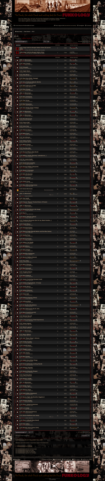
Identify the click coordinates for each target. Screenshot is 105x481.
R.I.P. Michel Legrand (26, 327)
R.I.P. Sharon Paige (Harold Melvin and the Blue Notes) (35, 231)
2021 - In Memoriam (25, 111)
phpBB (50, 478)
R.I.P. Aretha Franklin (26, 341)
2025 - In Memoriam (25, 60)
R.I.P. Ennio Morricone (26, 188)
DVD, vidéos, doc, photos (40, 50)
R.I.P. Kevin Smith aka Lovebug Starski (31, 364)
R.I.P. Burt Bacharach (26, 118)
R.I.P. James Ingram (25, 323)
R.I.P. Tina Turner (24, 100)
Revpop (73, 129)
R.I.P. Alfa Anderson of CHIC (28, 85)
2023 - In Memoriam (25, 93)
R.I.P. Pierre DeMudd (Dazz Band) (29, 420)
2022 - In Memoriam (25, 115)
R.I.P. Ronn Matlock (25, 275)
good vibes (73, 404)
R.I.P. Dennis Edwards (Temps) (28, 371)
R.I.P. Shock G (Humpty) (27, 170)
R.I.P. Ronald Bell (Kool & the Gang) (30, 209)
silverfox (73, 59)
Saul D (72, 170)
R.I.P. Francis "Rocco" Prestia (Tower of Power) (33, 202)
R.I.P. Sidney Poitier (25, 141)
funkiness (24, 38)
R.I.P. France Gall (24, 122)
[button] (89, 41)
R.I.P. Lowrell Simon (25, 345)
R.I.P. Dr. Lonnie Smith (26, 159)
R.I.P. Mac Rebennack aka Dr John (29, 308)
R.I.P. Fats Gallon (24, 424)
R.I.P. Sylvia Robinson (26, 290)
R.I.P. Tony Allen (24, 261)
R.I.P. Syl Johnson (25, 137)
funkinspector (74, 209)
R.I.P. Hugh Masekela (26, 375)
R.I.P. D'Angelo (24, 67)
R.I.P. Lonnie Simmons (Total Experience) (32, 319)
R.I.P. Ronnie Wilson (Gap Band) (29, 152)
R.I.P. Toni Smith (24, 198)
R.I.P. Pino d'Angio (25, 89)
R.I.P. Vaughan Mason (26, 272)
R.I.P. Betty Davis (24, 133)
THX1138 (73, 159)
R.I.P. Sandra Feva (25, 235)
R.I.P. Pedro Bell (24, 294)
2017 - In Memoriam (25, 382)
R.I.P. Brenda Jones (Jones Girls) (29, 427)
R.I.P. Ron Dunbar (25, 356)
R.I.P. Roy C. (23, 213)
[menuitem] (88, 25)
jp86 (72, 52)
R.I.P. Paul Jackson (25, 177)
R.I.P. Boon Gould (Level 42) (28, 312)
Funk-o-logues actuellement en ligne (30, 440)
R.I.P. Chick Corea (25, 181)
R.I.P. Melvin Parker (25, 144)
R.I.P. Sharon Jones (25, 389)
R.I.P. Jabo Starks (25, 353)
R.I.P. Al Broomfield (25, 301)
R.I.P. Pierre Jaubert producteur (29, 404)
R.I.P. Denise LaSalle (26, 378)
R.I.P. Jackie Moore (25, 286)
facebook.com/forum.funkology (39, 21)
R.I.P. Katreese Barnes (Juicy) (28, 297)
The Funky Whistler (75, 260)
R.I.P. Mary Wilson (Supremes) (28, 185)
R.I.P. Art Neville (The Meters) (28, 305)
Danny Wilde (23, 160)
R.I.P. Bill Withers (25, 246)
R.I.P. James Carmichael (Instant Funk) (31, 279)
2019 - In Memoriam (25, 193)
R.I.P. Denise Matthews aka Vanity (29, 415)
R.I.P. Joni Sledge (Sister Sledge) (29, 107)
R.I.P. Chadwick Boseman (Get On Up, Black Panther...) (36, 220)
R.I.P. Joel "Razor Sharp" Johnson (29, 338)
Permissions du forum (24, 446)
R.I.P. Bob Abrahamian (26, 174)
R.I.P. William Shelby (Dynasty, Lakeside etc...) (33, 155)
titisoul (72, 81)
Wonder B (29, 38)
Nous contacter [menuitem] (57, 459)
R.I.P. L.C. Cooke (24, 408)
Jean (22, 123)
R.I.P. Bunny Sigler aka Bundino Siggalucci (32, 397)
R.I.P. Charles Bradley (26, 400)
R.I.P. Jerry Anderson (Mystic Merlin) (30, 82)
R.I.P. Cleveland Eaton (26, 227)
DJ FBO (22, 342)
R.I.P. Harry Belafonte (26, 96)
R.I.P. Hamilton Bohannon (27, 253)
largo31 (72, 415)
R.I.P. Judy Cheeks (25, 63)
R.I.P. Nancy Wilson (25, 334)
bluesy (22, 68)
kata (72, 193)
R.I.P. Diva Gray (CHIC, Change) (29, 78)
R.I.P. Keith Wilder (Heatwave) (28, 393)
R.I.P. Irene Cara (24, 126)
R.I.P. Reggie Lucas (25, 349)
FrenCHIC (23, 79)
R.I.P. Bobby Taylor (25, 386)
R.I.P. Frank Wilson (25, 224)
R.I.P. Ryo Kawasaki (25, 268)
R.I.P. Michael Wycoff (26, 316)
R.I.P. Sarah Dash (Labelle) (27, 163)
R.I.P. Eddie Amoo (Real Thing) (28, 360)
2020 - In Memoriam (25, 205)
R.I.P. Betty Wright (25, 249)
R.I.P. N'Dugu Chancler (26, 367)
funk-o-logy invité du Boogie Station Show (32, 52)
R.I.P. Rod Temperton (26, 104)
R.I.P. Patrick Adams (25, 130)
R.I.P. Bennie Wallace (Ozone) (28, 257)
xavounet (73, 103)
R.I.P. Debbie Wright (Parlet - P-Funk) (30, 283)
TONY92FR (23, 105)
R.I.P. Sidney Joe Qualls (26, 242)
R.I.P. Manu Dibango (25, 264)
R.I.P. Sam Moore (24, 74)
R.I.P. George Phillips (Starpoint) (29, 166)
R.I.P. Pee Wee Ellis (25, 148)
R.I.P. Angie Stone (25, 71)
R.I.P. (16, 36)
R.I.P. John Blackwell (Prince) (28, 411)
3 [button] (86, 41)
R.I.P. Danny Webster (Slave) (28, 216)
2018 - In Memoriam (25, 330)
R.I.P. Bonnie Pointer (26, 238)
